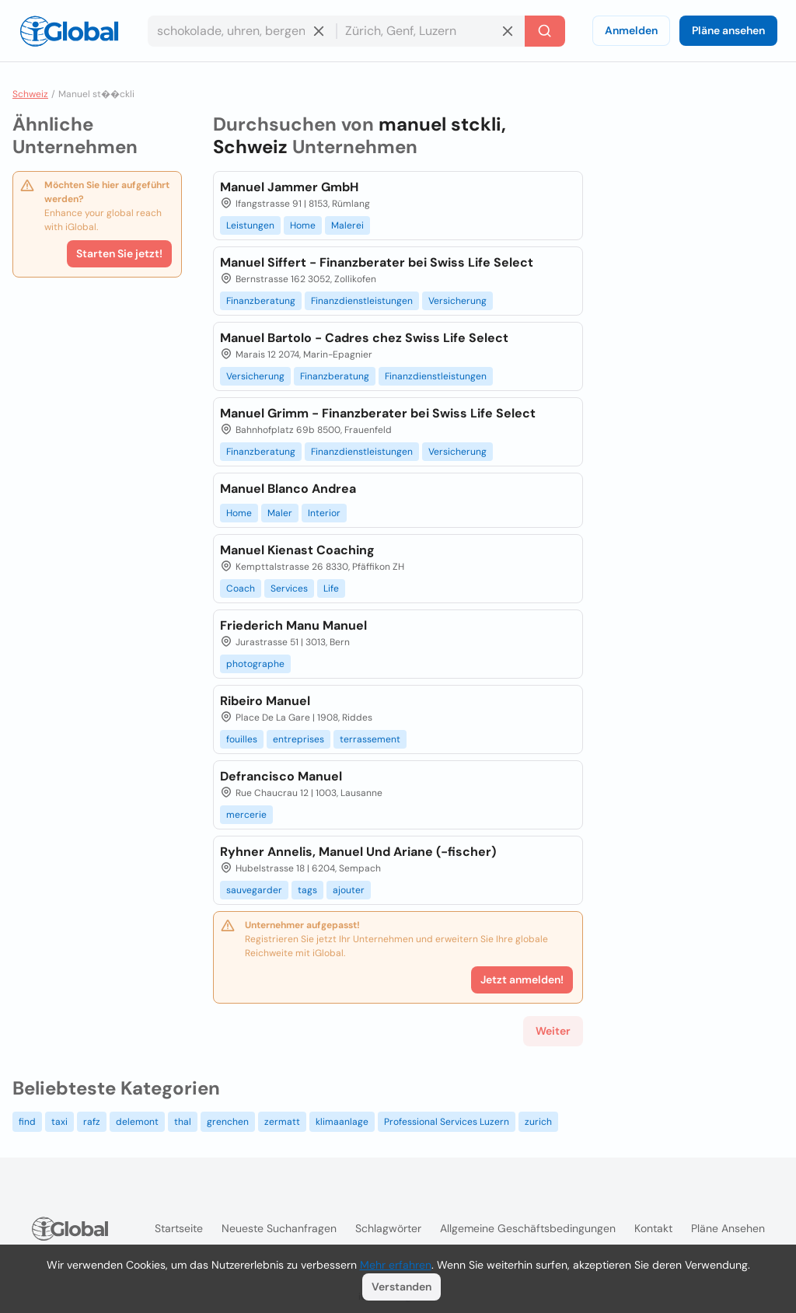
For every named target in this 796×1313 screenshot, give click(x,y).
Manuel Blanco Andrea (288, 488)
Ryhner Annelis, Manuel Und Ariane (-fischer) (358, 851)
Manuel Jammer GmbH (289, 187)
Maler (279, 513)
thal (182, 1122)
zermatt (282, 1122)
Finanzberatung (260, 301)
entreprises (298, 739)
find (27, 1122)
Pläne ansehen (728, 30)
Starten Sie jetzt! (119, 253)
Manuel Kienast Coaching (297, 550)
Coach (240, 588)
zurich (538, 1122)
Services (289, 588)
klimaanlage (342, 1122)
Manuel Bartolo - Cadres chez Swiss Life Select (364, 338)
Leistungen (250, 225)
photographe (255, 664)
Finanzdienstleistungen (362, 301)
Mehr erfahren (395, 1265)
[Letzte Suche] (545, 31)
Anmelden (631, 30)
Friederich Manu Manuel (293, 625)
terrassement (370, 739)
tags (307, 890)
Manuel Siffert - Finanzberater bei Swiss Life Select (376, 262)
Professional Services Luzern (446, 1122)
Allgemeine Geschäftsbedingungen (528, 1228)
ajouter (349, 890)
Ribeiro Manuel (265, 701)
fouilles (241, 739)
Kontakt (653, 1228)
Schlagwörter (388, 1228)
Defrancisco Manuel (281, 776)
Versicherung (457, 301)
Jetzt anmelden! (522, 979)
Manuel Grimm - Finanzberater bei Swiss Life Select (378, 413)
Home (303, 225)
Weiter (553, 1031)
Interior (324, 513)
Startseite (179, 1228)
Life (331, 588)
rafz (91, 1122)
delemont (137, 1122)
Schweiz (30, 94)
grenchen (228, 1122)
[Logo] (69, 31)
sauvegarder (254, 890)
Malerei (347, 225)
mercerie (246, 814)
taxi (59, 1122)
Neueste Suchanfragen (279, 1228)
